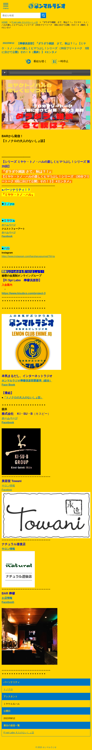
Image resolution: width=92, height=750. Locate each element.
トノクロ (8, 689)
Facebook (7, 236)
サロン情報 (8, 485)
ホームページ (9, 225)
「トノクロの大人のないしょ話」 (23, 397)
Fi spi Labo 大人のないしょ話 (24, 22)
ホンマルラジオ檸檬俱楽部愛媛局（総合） (27, 380)
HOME (5, 22)
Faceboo (7, 489)
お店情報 (7, 598)
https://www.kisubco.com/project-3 (23, 293)
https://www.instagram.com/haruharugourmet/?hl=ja (28, 256)
